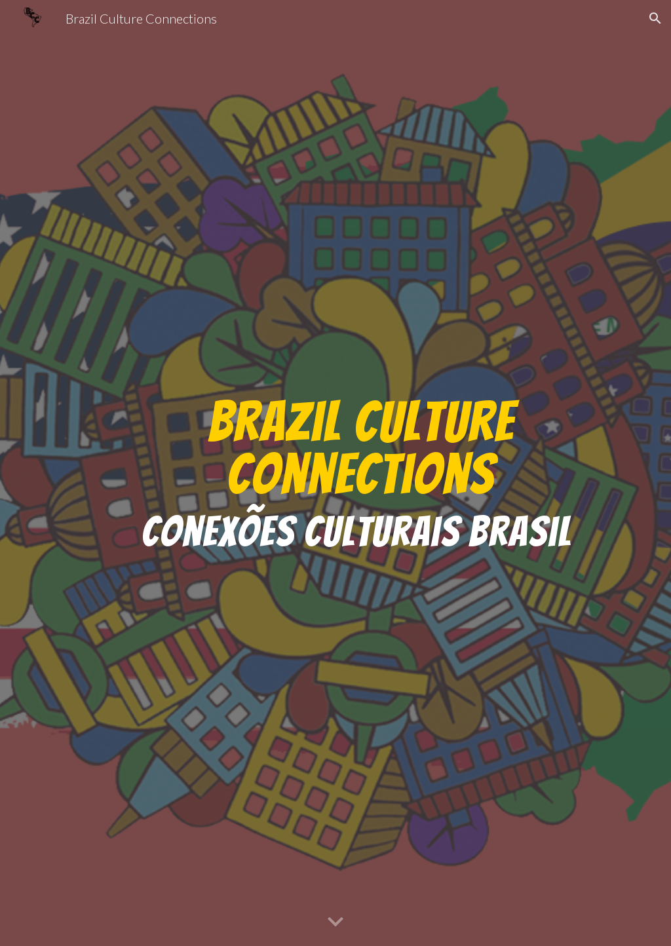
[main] (361, 473)
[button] (655, 18)
